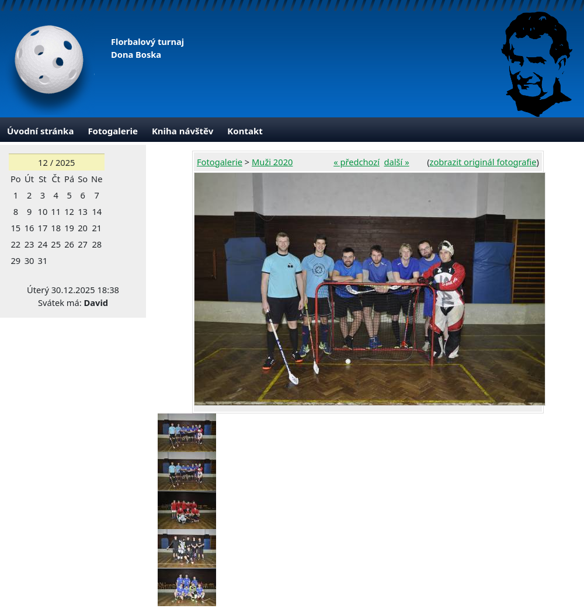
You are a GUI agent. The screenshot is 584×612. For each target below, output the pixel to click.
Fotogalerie (113, 131)
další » (396, 162)
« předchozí (356, 162)
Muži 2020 (272, 162)
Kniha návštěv (182, 131)
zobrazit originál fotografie (483, 162)
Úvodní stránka (40, 131)
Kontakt (244, 131)
